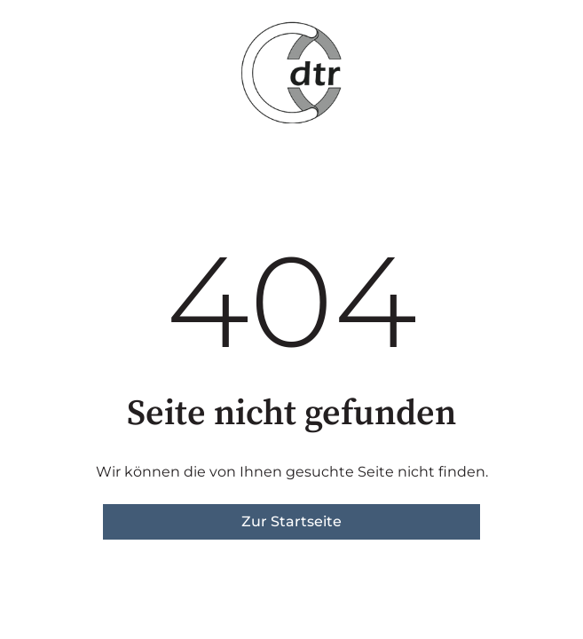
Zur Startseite (291, 521)
